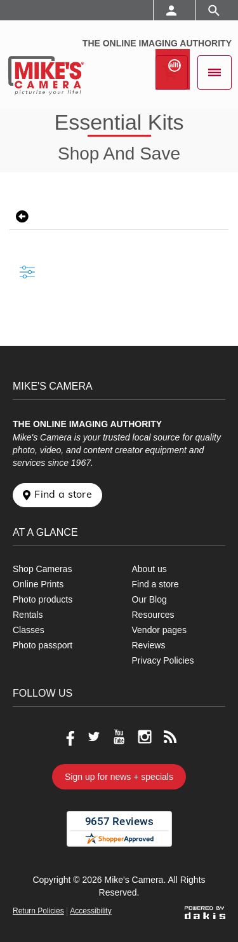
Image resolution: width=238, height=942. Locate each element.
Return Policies (38, 910)
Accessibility (90, 910)
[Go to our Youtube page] (119, 736)
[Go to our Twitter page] (94, 736)
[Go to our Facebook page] (68, 736)
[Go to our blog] (170, 736)
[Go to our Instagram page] (144, 736)
